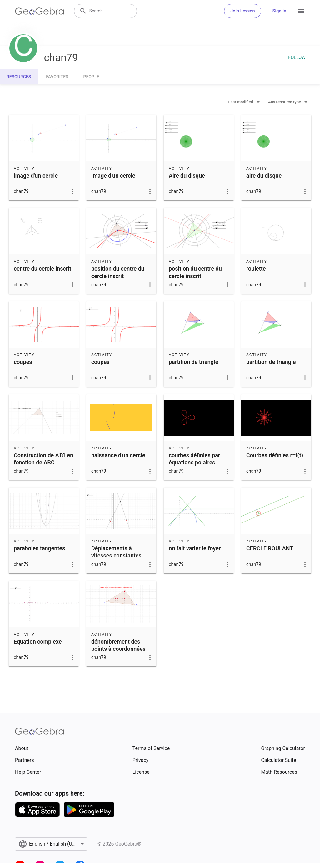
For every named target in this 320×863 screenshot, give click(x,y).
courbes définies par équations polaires (194, 459)
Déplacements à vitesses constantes (116, 552)
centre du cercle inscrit (42, 268)
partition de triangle (193, 362)
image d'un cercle (36, 175)
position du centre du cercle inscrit (117, 272)
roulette (256, 268)
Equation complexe (38, 641)
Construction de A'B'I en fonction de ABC (43, 459)
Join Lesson (242, 11)
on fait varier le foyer (195, 548)
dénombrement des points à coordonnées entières (118, 648)
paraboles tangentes (39, 548)
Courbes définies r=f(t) (274, 455)
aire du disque (264, 175)
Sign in (279, 11)
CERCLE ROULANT (269, 548)
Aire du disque (187, 175)
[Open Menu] (301, 11)
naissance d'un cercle (118, 455)
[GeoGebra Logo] (39, 11)
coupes (23, 362)
